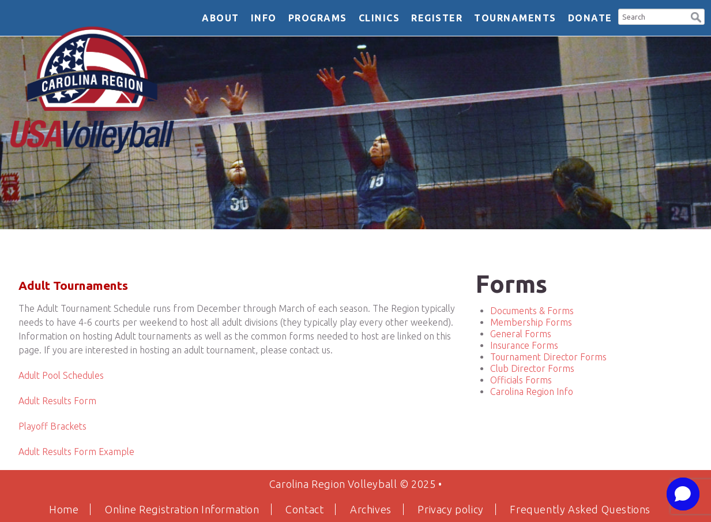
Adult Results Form (57, 401)
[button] (696, 16)
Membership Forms (531, 322)
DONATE (590, 18)
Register (436, 18)
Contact (304, 509)
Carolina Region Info (531, 391)
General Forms (520, 334)
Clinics (379, 18)
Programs (317, 18)
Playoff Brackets (52, 426)
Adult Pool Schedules (61, 375)
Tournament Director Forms (548, 357)
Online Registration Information (182, 509)
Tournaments (515, 18)
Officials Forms (521, 380)
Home (63, 509)
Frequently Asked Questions (580, 509)
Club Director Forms (532, 368)
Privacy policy (450, 509)
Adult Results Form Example (76, 451)
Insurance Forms (524, 345)
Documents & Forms (532, 310)
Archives (371, 509)
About (220, 18)
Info (264, 18)
